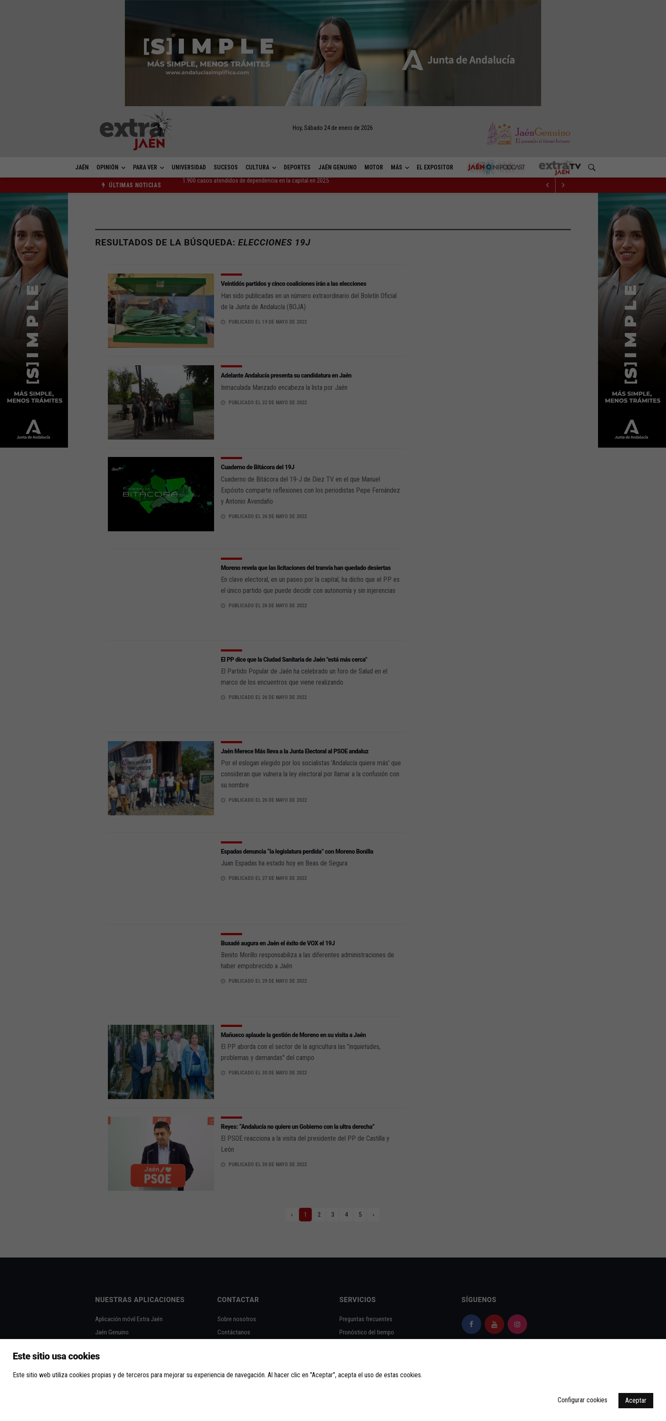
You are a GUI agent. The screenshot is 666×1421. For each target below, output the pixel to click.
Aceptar (635, 1400)
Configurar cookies (582, 1400)
